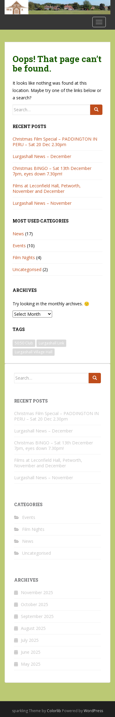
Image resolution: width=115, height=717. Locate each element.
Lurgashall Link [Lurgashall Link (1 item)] (51, 343)
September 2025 (37, 616)
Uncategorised (27, 269)
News (18, 234)
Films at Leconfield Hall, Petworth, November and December (47, 188)
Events (19, 245)
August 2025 (33, 628)
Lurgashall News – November (42, 203)
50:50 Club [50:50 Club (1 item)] (24, 343)
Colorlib (54, 710)
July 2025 (30, 640)
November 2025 (37, 592)
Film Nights (24, 257)
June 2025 (30, 652)
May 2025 (30, 664)
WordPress (93, 710)
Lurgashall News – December (42, 156)
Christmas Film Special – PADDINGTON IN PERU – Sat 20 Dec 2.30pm (55, 141)
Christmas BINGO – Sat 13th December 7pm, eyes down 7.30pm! (52, 171)
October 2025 (34, 604)
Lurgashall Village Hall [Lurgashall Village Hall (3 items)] (33, 352)
